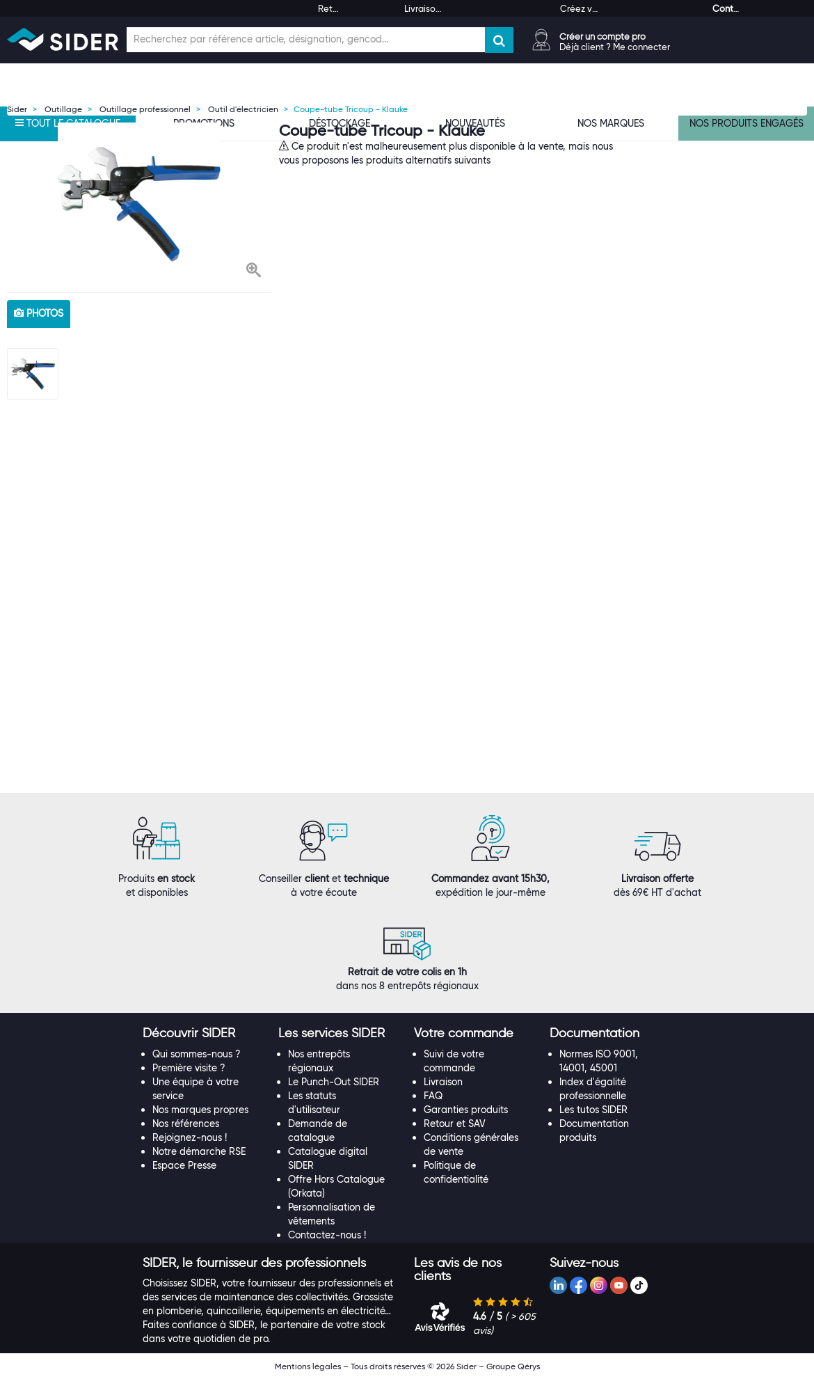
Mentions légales (308, 1366)
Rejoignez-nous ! (189, 1137)
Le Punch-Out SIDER (333, 1081)
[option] (139, 204)
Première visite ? (188, 1068)
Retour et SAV (455, 1123)
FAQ (433, 1095)
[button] (253, 271)
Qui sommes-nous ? (196, 1054)
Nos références (185, 1123)
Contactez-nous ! (327, 1235)
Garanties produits (466, 1109)
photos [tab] (38, 313)
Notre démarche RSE (199, 1151)
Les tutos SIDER (593, 1109)
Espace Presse (184, 1165)
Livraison (443, 1081)
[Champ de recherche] (306, 39)
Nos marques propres (200, 1109)
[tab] (203, 1034)
